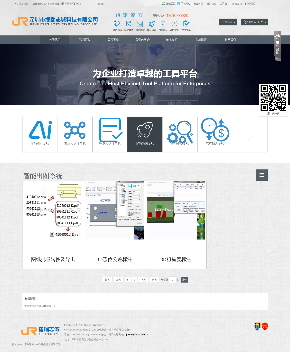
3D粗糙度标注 (176, 259)
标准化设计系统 (110, 143)
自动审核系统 (180, 143)
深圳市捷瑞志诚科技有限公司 (40, 306)
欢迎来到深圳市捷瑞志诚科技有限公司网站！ (57, 3)
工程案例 (113, 39)
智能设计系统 (40, 143)
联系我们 (224, 3)
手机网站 (186, 3)
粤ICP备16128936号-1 (94, 324)
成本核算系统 (215, 143)
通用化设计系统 (75, 143)
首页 (107, 279)
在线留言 (201, 39)
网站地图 (250, 3)
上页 (118, 279)
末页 (154, 279)
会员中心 (227, 21)
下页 (143, 279)
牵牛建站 (29, 344)
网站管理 (55, 344)
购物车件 (253, 22)
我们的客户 (142, 39)
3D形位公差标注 (114, 259)
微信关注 (171, 3)
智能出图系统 (145, 143)
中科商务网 (42, 344)
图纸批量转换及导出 (53, 259)
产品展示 (84, 39)
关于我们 (55, 39)
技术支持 (172, 39)
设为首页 (211, 3)
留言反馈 (237, 3)
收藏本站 (198, 3)
